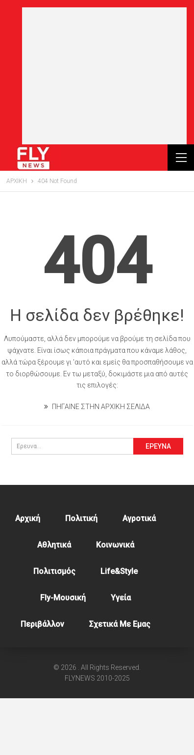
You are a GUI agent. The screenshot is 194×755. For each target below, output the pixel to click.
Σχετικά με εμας (119, 681)
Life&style (119, 628)
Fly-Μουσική (63, 654)
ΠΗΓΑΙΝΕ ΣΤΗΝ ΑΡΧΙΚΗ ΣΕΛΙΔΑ (97, 463)
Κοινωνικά (115, 601)
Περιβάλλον (42, 681)
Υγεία (121, 654)
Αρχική (27, 575)
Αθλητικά (54, 601)
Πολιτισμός (54, 628)
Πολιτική (81, 575)
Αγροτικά (139, 575)
